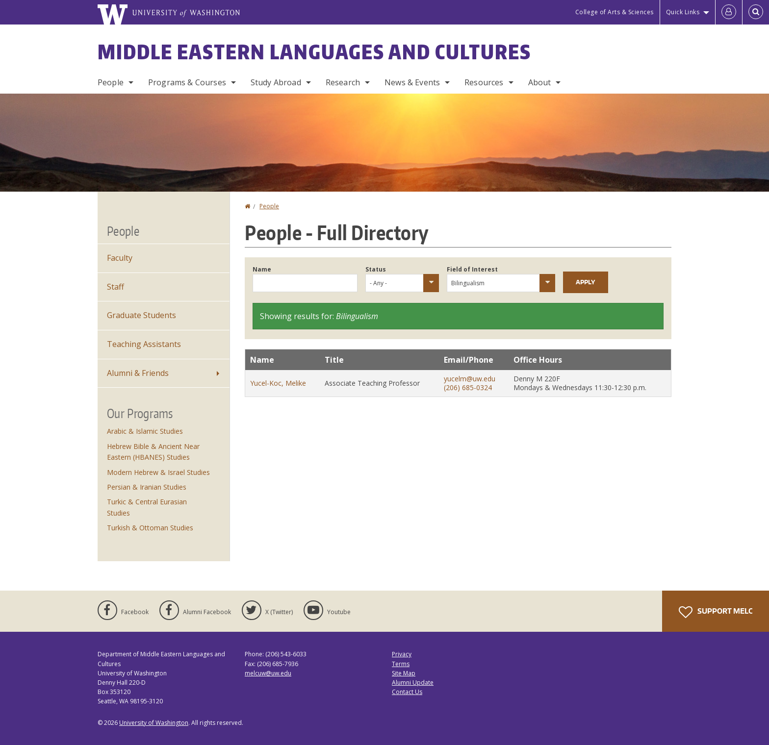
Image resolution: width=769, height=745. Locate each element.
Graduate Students (141, 315)
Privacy (401, 654)
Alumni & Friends (138, 373)
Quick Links (683, 12)
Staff (115, 286)
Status (375, 269)
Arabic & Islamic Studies (145, 431)
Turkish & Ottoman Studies (150, 527)
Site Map (403, 673)
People (111, 82)
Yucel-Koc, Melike (278, 383)
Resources (483, 82)
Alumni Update (413, 682)
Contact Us (407, 692)
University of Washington (153, 723)
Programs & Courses (187, 82)
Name (262, 269)
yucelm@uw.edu (469, 378)
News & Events (412, 82)
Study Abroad (276, 82)
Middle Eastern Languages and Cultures (314, 52)
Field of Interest (472, 269)
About (539, 82)
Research (343, 82)
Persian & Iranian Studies (146, 487)
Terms (401, 664)
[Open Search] (756, 12)
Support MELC (715, 612)
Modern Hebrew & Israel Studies (158, 472)
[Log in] (729, 12)
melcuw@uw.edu (268, 673)
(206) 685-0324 (468, 387)
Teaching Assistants (144, 344)
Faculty (119, 257)
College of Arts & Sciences (614, 12)
